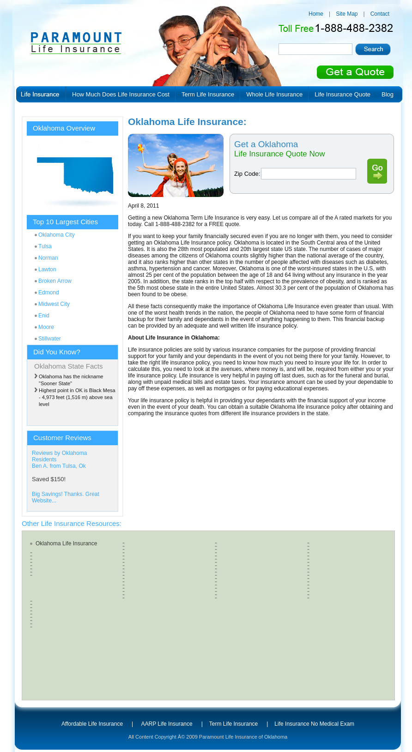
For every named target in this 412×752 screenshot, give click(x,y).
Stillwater (49, 338)
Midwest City (54, 304)
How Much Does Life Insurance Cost (121, 94)
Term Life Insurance (208, 94)
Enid (43, 315)
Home (316, 14)
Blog (388, 94)
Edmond (48, 292)
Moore (46, 327)
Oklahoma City (56, 235)
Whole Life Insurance (274, 94)
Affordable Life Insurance (92, 724)
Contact (379, 14)
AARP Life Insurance (167, 724)
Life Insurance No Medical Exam (314, 724)
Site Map (346, 14)
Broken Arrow (55, 281)
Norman (48, 258)
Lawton (47, 269)
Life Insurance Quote (342, 94)
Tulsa (45, 246)
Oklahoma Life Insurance (66, 543)
